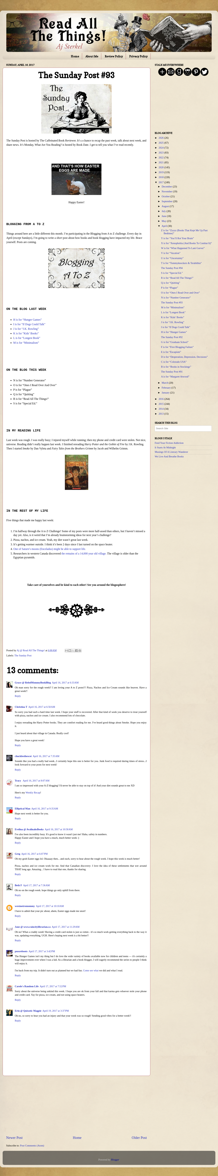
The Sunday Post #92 (172, 337)
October (166, 196)
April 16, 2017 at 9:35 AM (44, 808)
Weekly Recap (32, 792)
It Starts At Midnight (165, 447)
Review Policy (114, 56)
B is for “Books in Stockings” (176, 366)
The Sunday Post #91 (172, 371)
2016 (161, 399)
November (167, 191)
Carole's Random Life (27, 986)
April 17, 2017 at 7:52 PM (53, 986)
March (165, 382)
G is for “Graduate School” (175, 342)
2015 (161, 403)
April (165, 226)
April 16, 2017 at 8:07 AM (36, 780)
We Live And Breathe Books (169, 456)
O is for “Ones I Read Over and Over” (180, 292)
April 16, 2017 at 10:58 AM (59, 829)
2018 (161, 177)
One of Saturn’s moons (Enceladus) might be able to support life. (49, 548)
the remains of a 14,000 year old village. (84, 553)
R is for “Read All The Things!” (177, 277)
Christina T (21, 706)
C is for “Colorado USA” (174, 361)
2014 (161, 408)
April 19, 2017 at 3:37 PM (55, 1010)
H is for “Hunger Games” (174, 332)
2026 (161, 137)
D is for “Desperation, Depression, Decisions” (184, 356)
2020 (161, 167)
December (167, 186)
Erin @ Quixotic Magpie (28, 1010)
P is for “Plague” (169, 287)
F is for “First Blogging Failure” (177, 347)
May (164, 221)
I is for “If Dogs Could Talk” (175, 327)
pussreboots (21, 951)
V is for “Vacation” (170, 253)
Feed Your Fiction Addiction (169, 443)
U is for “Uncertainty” (172, 258)
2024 (161, 147)
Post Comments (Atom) (32, 1145)
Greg (17, 853)
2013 (161, 413)
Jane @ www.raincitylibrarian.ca (33, 926)
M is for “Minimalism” (172, 307)
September (167, 201)
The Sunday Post (23, 655)
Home (75, 56)
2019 (161, 172)
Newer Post (14, 1138)
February (167, 387)
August (166, 206)
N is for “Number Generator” (176, 297)
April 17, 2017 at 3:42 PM (42, 951)
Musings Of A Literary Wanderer (171, 451)
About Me (91, 56)
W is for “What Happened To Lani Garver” (183, 248)
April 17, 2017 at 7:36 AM (36, 885)
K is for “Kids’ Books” (172, 317)
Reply (18, 696)
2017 (161, 182)
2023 (161, 152)
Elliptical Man (22, 808)
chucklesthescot (23, 756)
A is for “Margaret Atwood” (175, 376)
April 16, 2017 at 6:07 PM (34, 853)
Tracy (18, 780)
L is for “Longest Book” (173, 312)
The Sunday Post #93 (172, 302)
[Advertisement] (76, 1105)
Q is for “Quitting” (170, 282)
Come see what (90, 970)
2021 (161, 162)
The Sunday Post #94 (172, 268)
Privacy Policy (138, 56)
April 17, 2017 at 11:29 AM (65, 926)
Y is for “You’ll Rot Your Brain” (177, 238)
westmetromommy (25, 906)
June (164, 216)
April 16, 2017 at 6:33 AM (65, 682)
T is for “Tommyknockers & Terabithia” (181, 263)
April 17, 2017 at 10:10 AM (50, 906)
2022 (161, 157)
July (164, 211)
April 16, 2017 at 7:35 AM (46, 756)
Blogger (115, 1159)
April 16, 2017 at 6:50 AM (41, 706)
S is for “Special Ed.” (172, 273)
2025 (161, 142)
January (166, 392)
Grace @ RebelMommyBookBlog (33, 682)
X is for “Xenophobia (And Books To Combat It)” (186, 243)
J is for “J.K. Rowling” (172, 322)
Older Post (139, 1138)
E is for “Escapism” (171, 352)
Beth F (18, 885)
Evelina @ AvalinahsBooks (29, 829)
